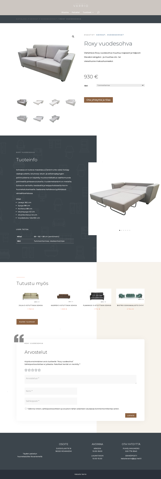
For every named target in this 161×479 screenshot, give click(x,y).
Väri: (86, 86)
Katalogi (21, 19)
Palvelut (76, 12)
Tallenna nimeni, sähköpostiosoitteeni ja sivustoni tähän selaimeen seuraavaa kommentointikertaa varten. (73, 409)
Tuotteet (87, 12)
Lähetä (130, 415)
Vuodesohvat (49, 19)
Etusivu (65, 12)
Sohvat (34, 19)
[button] (73, 36)
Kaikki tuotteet (27, 322)
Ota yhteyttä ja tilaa (98, 99)
